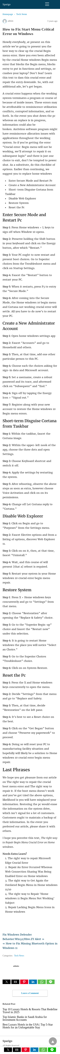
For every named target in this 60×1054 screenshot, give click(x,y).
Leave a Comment (30, 993)
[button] (7, 982)
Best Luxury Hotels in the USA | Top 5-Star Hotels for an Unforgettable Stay (28, 1026)
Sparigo (7, 4)
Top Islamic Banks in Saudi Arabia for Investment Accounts (25, 1018)
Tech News (21, 14)
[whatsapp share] (42, 983)
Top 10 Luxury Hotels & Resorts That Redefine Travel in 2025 (30, 1011)
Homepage (8, 14)
